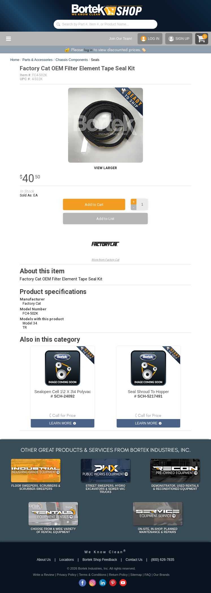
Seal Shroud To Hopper (148, 393)
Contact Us (134, 560)
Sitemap (136, 574)
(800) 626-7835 (162, 560)
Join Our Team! (120, 39)
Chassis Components (72, 60)
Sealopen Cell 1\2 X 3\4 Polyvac (62, 393)
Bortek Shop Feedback (99, 560)
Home (14, 60)
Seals (95, 60)
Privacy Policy (67, 574)
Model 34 (30, 323)
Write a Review (43, 574)
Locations (66, 560)
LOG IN (150, 39)
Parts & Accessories (37, 60)
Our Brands (161, 574)
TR (25, 328)
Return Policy (118, 574)
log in (88, 50)
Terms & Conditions (92, 574)
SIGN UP (178, 39)
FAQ (147, 574)
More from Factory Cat (105, 245)
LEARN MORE (62, 423)
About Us (44, 560)
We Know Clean (105, 552)
